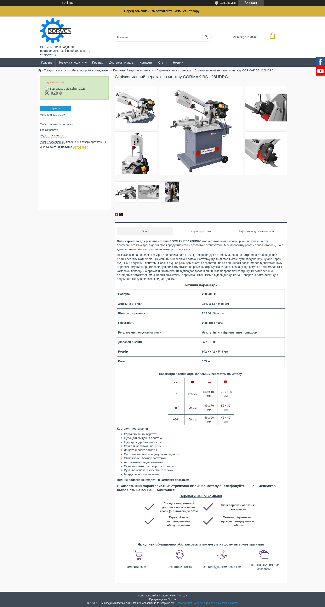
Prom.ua (182, 595)
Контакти (146, 62)
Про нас (97, 62)
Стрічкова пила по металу (174, 70)
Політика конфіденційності (222, 603)
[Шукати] (206, 37)
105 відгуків (228, 2)
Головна (46, 62)
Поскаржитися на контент (190, 603)
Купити (55, 108)
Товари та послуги (71, 62)
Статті (162, 62)
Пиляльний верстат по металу (133, 70)
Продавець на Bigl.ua (162, 599)
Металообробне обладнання (91, 70)
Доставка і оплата (121, 62)
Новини (178, 62)
